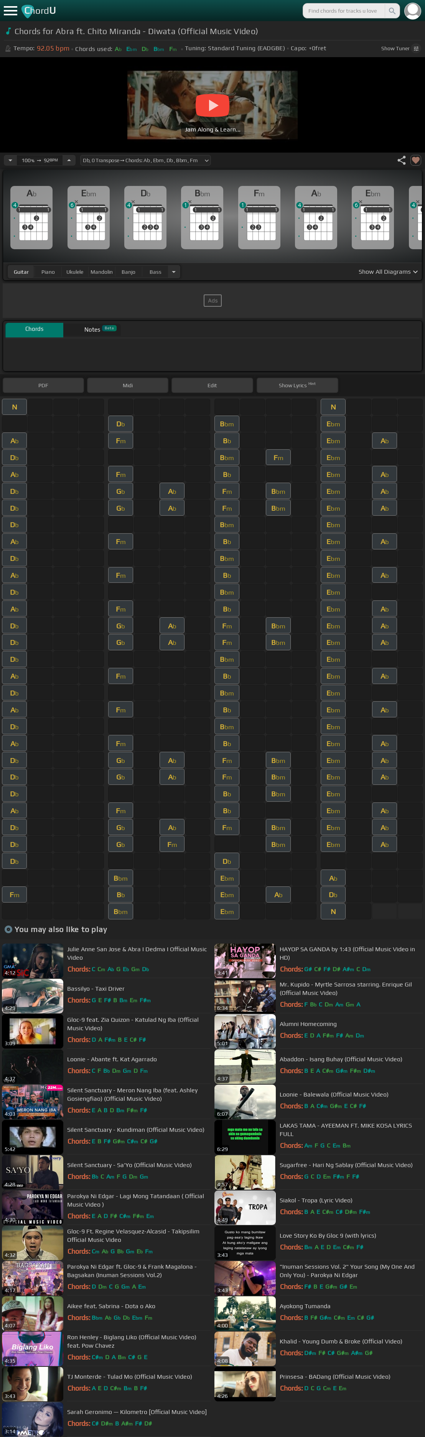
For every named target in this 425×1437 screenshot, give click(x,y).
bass (155, 272)
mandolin (102, 272)
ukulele (74, 272)
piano (48, 272)
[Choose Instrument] (174, 272)
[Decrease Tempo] (10, 160)
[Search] (392, 10)
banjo (128, 272)
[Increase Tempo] (69, 160)
